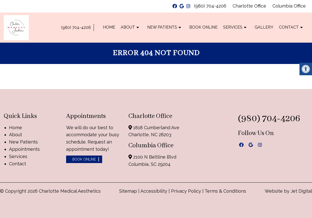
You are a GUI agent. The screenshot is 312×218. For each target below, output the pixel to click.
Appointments (24, 149)
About (128, 27)
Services (232, 27)
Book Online (203, 27)
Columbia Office (289, 6)
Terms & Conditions (225, 191)
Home (109, 27)
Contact (289, 27)
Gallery (264, 27)
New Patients (162, 27)
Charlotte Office (249, 6)
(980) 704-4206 (210, 6)
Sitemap (128, 191)
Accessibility (153, 191)
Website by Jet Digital (288, 191)
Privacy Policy (186, 191)
